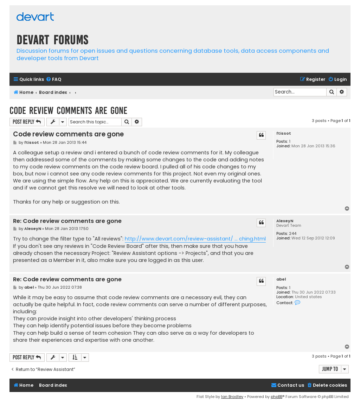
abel (281, 279)
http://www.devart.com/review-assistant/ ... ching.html (195, 238)
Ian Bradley (232, 396)
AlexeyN (284, 221)
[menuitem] (53, 79)
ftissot (283, 133)
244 (292, 233)
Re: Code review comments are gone (67, 221)
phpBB (276, 396)
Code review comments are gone (68, 110)
